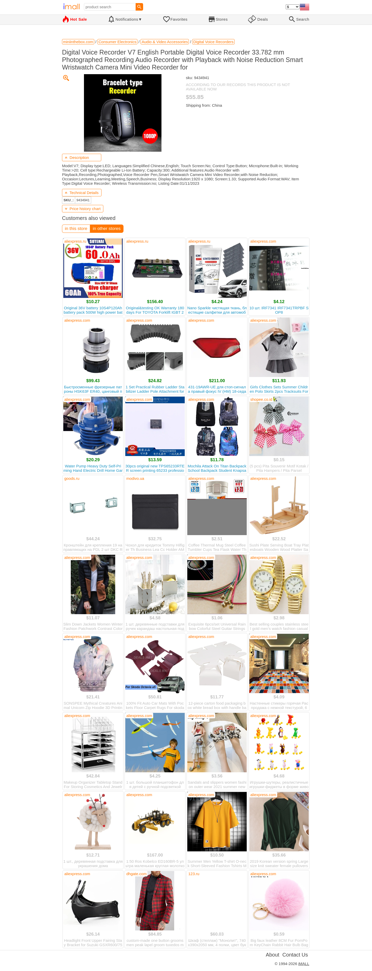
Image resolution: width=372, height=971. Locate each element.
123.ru (193, 874)
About (272, 955)
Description (77, 157)
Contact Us (295, 955)
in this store (76, 228)
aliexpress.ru (75, 241)
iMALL (303, 963)
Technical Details (82, 192)
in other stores (107, 228)
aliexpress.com (263, 241)
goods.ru (71, 478)
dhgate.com (136, 874)
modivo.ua (135, 478)
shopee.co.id (261, 399)
